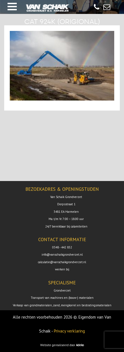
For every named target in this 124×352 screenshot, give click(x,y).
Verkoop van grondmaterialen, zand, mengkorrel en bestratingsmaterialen (62, 305)
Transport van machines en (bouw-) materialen (62, 298)
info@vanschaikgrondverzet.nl (62, 254)
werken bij (62, 269)
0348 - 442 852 (62, 247)
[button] (12, 6)
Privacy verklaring (69, 331)
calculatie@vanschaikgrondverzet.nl (62, 262)
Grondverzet (62, 290)
